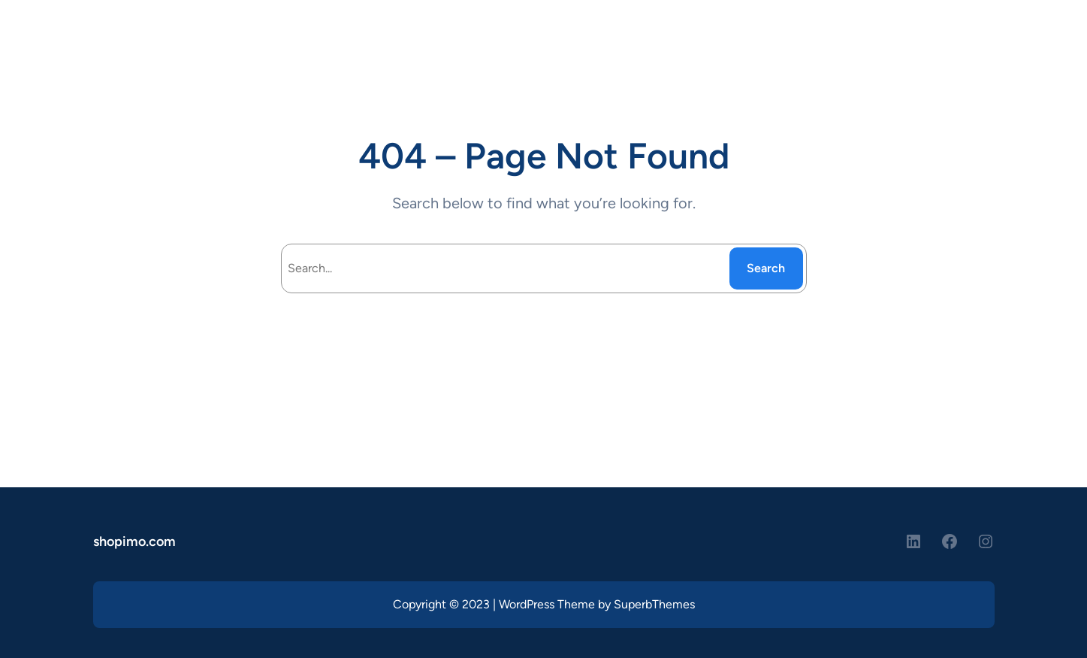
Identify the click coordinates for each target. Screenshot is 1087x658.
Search (766, 268)
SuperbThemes (654, 604)
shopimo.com (134, 541)
